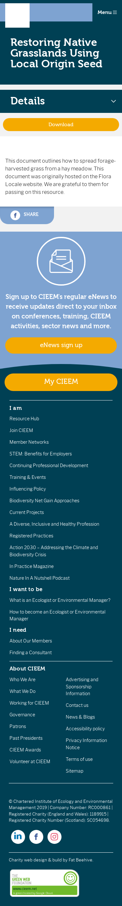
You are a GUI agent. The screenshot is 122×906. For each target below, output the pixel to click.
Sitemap (74, 771)
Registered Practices (31, 536)
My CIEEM (61, 382)
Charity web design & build (35, 860)
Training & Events (27, 477)
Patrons (17, 726)
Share (24, 215)
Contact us (77, 705)
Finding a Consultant (30, 653)
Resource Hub (24, 419)
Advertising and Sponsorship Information (82, 686)
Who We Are (22, 680)
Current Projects (26, 512)
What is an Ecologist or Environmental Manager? (59, 600)
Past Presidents (26, 738)
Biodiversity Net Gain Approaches (44, 501)
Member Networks (29, 442)
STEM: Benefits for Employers (40, 454)
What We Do (22, 691)
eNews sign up (61, 345)
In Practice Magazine (31, 566)
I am (15, 408)
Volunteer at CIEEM (29, 761)
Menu (107, 12)
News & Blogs (80, 717)
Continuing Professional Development (48, 465)
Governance (22, 715)
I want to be (26, 589)
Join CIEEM (21, 430)
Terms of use (79, 759)
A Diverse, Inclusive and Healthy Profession (54, 524)
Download (61, 125)
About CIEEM (27, 668)
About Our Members (30, 641)
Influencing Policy (27, 489)
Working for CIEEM (29, 703)
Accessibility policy (85, 729)
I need (17, 630)
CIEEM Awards (25, 750)
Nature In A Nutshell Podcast (39, 578)
